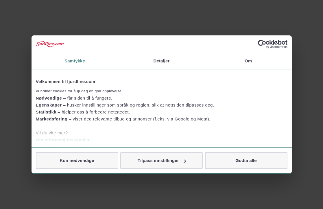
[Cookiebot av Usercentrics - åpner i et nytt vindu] (262, 44)
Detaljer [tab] (162, 60)
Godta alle (246, 160)
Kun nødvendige (77, 160)
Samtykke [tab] (74, 60)
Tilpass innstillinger (162, 160)
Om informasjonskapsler (63, 139)
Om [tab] (248, 60)
